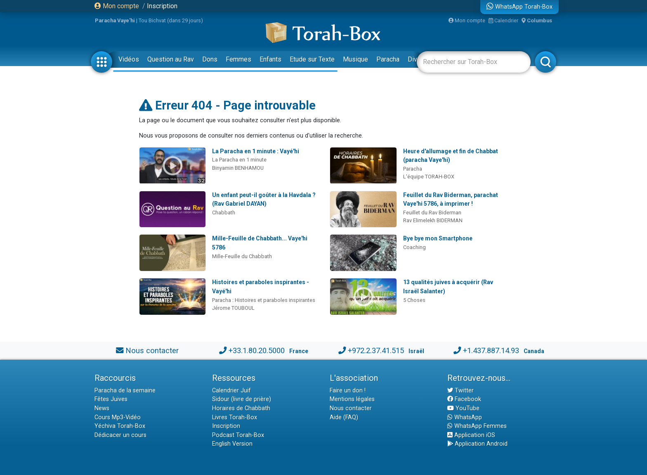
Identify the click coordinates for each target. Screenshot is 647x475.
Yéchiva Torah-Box (119, 426)
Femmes (238, 59)
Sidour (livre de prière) (241, 399)
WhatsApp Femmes (477, 426)
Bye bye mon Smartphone (437, 238)
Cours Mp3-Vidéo (117, 417)
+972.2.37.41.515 (376, 350)
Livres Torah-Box (234, 417)
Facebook (464, 399)
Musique (355, 59)
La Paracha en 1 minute (239, 160)
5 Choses (414, 300)
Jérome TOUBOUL (233, 308)
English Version (232, 443)
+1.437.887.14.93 (491, 350)
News (101, 408)
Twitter (460, 390)
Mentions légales (352, 399)
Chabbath (223, 212)
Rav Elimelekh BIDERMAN (433, 220)
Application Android (477, 443)
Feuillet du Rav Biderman (432, 212)
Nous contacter (152, 350)
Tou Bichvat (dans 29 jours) (171, 20)
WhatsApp (464, 417)
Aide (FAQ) (344, 417)
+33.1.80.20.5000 (257, 350)
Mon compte (116, 6)
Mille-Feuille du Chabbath (242, 256)
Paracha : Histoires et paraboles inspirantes (263, 300)
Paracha (387, 59)
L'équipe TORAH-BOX (428, 176)
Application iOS (471, 435)
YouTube (463, 408)
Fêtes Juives (111, 399)
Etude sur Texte (312, 59)
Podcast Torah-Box (238, 435)
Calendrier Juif (231, 390)
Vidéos (128, 59)
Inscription (162, 6)
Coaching (414, 247)
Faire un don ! (348, 390)
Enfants (270, 59)
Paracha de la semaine (125, 390)
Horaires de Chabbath (241, 408)
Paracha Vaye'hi (115, 20)
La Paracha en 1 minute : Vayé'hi (255, 151)
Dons (209, 59)
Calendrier (503, 20)
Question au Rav (170, 59)
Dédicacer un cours (120, 435)
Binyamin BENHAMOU (238, 168)
